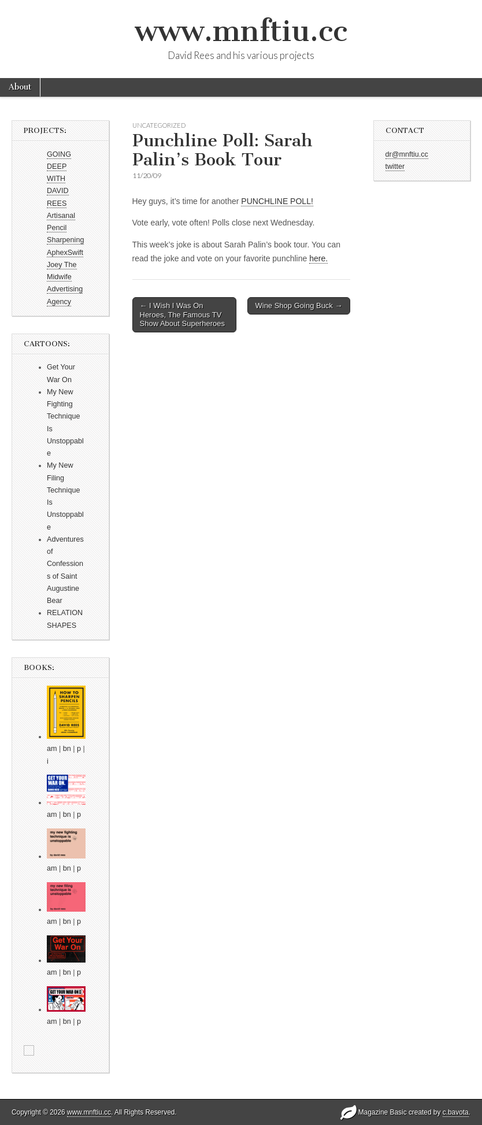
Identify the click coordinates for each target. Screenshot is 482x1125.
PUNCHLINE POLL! (277, 201)
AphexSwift (65, 253)
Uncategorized (159, 125)
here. (318, 258)
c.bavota (456, 1112)
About (20, 87)
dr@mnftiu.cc (406, 154)
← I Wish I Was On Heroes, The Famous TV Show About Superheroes (182, 314)
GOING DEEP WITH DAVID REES (59, 179)
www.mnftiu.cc (241, 31)
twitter (395, 166)
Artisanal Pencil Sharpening (65, 228)
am (52, 749)
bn (67, 749)
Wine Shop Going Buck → (298, 305)
